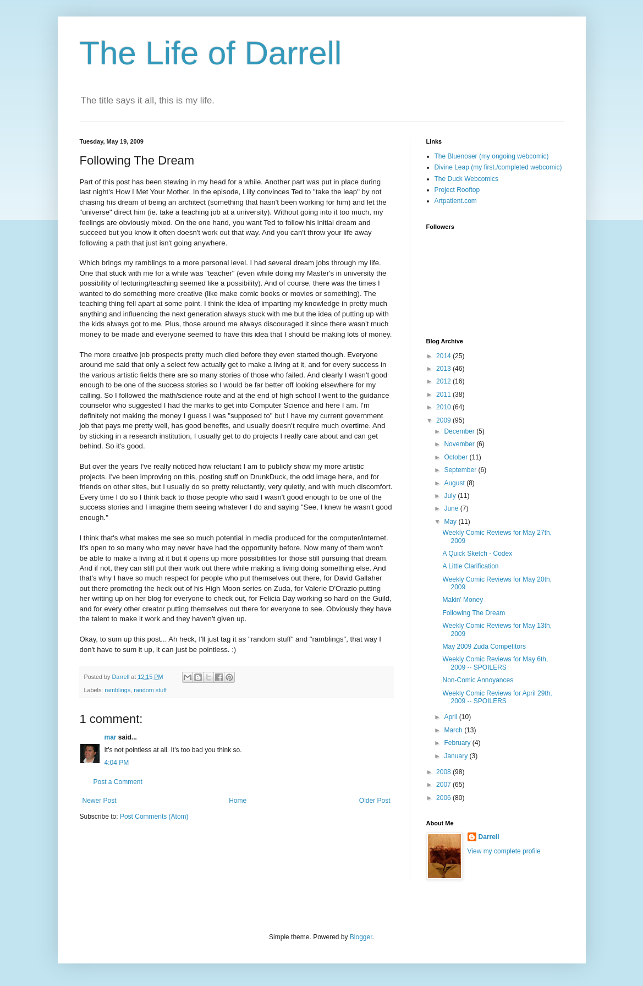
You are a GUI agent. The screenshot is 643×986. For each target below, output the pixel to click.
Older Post (375, 800)
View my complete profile (504, 851)
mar (111, 737)
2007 (444, 784)
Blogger (361, 937)
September (461, 470)
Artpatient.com (456, 201)
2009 (444, 420)
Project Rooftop (457, 190)
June (452, 508)
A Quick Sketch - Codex (477, 553)
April (451, 717)
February (458, 743)
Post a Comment (118, 782)
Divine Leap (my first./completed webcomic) (498, 167)
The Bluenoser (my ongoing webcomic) (492, 156)
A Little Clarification (470, 566)
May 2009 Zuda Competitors (483, 646)
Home (237, 800)
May (451, 521)
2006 (444, 798)
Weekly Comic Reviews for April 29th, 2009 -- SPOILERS (497, 697)
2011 (444, 394)
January (456, 756)
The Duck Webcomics (466, 179)
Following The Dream (473, 613)
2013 (444, 369)
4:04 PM (117, 762)
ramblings (117, 690)
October (456, 457)
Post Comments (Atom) (154, 816)
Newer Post (100, 800)
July (451, 496)
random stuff (150, 690)
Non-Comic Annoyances (477, 680)
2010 (444, 407)
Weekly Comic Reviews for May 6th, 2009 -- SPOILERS (495, 663)
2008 (444, 772)
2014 (444, 356)
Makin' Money (462, 600)
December (460, 431)
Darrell (489, 837)
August (455, 483)
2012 (444, 381)
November (460, 444)
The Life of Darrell (211, 53)
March (454, 730)
